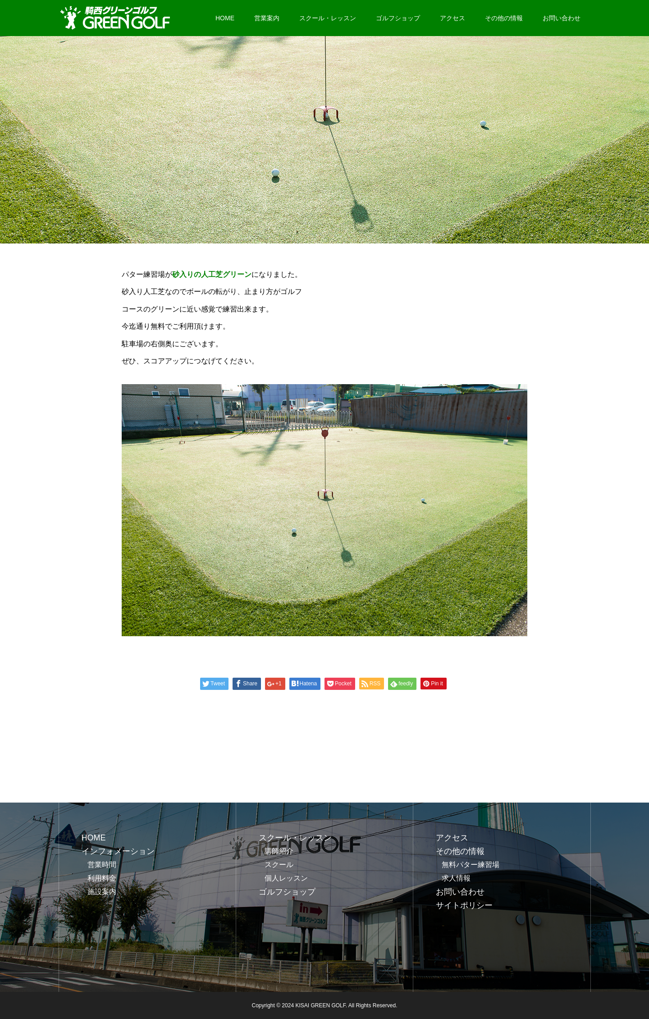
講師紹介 (279, 851)
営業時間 (101, 864)
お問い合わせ (561, 18)
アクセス (452, 18)
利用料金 (101, 878)
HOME (224, 18)
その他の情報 (504, 18)
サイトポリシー (464, 905)
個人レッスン (286, 878)
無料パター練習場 (470, 864)
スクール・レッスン (327, 18)
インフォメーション (118, 851)
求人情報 (456, 878)
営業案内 (266, 18)
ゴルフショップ (398, 18)
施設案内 (101, 891)
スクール (279, 864)
